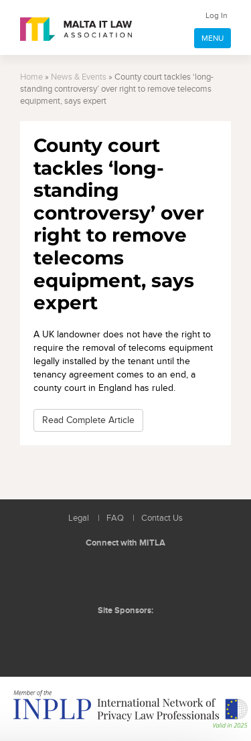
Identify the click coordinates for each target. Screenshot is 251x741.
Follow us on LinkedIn (97, 575)
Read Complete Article (88, 420)
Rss (157, 575)
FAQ (115, 518)
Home (31, 77)
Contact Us (162, 518)
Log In (216, 15)
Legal (78, 518)
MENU (212, 38)
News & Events (78, 77)
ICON (155, 637)
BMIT (105, 637)
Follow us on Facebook (127, 575)
